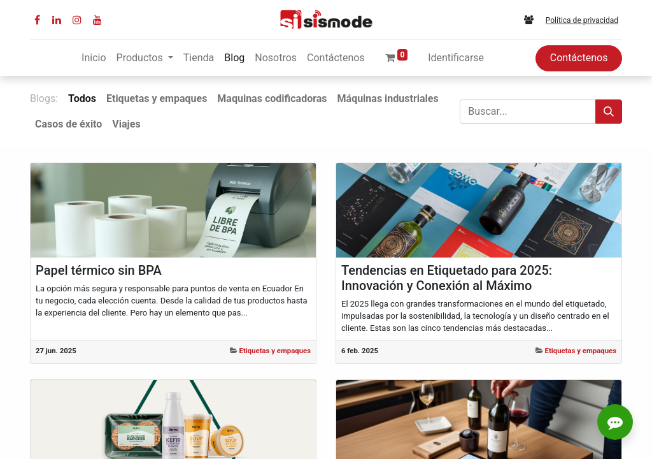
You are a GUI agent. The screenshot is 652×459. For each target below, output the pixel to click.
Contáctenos (579, 58)
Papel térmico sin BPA (99, 270)
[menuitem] (93, 58)
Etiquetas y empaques (275, 350)
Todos (82, 98)
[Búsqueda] (608, 111)
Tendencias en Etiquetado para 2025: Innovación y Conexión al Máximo (446, 278)
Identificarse (456, 58)
